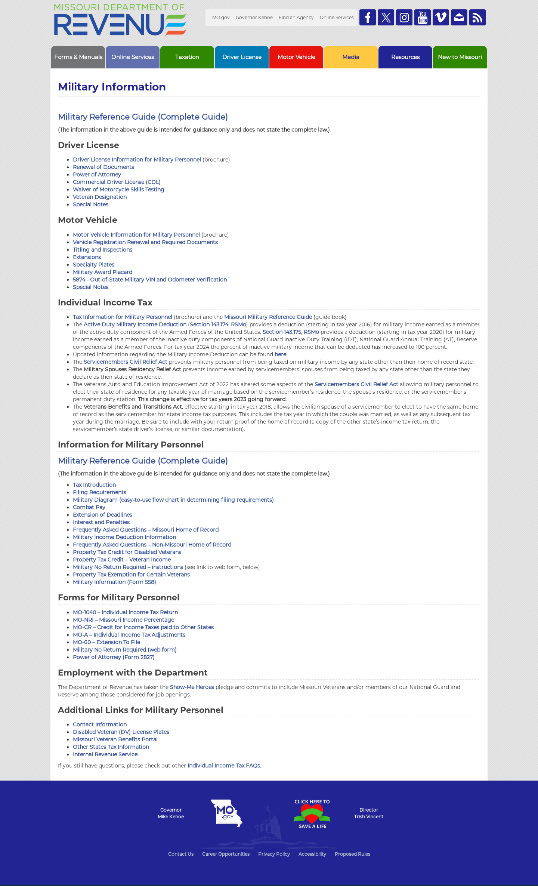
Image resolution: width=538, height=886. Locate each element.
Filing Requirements (99, 492)
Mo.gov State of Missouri (226, 813)
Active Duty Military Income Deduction (135, 324)
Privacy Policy (274, 854)
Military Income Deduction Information (124, 537)
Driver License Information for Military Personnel (137, 159)
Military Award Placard (102, 272)
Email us (459, 17)
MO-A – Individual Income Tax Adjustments (129, 634)
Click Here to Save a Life (311, 813)
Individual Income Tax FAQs (224, 765)
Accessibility (312, 854)
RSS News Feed (477, 17)
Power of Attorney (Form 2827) (114, 657)
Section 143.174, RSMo (218, 324)
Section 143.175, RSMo (291, 332)
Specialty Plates (93, 264)
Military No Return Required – (112, 567)
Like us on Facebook (367, 17)
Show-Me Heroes (192, 687)
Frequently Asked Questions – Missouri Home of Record (146, 529)
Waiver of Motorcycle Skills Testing (118, 189)
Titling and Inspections (102, 249)
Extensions (87, 257)
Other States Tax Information (111, 747)
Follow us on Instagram (404, 17)
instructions (167, 567)
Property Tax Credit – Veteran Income (122, 559)
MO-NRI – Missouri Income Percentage (123, 619)
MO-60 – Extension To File (106, 642)
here (280, 354)
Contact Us (181, 854)
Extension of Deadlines (102, 514)
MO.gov (221, 17)
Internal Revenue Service (105, 754)
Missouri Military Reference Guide (268, 317)
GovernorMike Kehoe (171, 813)
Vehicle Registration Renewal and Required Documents (145, 242)
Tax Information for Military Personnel (122, 317)
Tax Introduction (94, 485)
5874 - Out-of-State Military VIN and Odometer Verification (150, 279)
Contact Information (100, 724)
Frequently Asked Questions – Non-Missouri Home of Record (152, 544)
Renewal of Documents (103, 167)
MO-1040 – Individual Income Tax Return (125, 612)
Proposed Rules (352, 854)
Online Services (337, 17)
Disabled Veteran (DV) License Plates (121, 732)
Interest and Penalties (101, 522)
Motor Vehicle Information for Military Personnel (136, 234)
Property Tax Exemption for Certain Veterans (131, 574)
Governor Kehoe (254, 17)
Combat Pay (89, 507)
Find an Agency (296, 17)
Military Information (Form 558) (114, 582)
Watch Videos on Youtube (422, 17)
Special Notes (90, 204)
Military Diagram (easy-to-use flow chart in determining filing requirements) (173, 499)
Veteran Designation (100, 197)
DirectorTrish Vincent (368, 813)
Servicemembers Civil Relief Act (125, 362)
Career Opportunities (226, 854)
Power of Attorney (97, 174)
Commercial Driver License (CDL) (117, 182)
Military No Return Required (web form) (125, 649)
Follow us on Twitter (386, 17)
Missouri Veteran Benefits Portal (115, 739)
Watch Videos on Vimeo (441, 17)
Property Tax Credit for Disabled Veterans (127, 552)
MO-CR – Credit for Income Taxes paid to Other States (143, 627)
